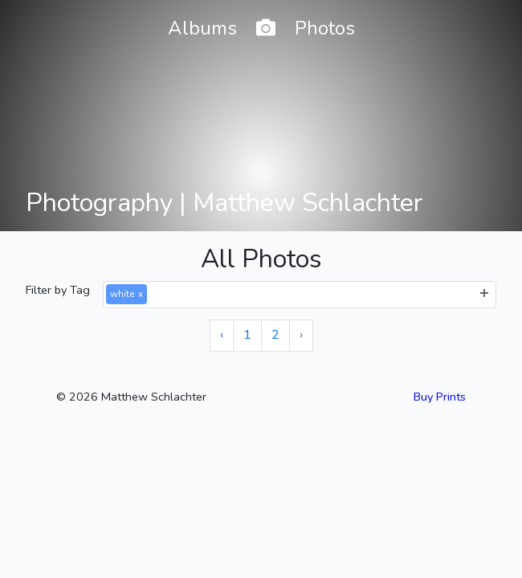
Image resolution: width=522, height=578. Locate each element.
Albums (202, 28)
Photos (325, 28)
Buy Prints (440, 397)
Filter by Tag (58, 290)
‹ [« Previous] (221, 335)
